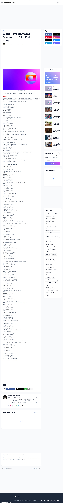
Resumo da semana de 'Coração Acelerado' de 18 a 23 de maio (56, 109)
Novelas (54, 254)
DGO (55, 226)
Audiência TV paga (50, 216)
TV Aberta (48, 282)
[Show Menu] (2, 2)
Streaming (55, 280)
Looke (47, 249)
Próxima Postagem (35, 468)
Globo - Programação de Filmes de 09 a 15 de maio (56, 102)
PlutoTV (54, 262)
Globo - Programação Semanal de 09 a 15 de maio (56, 88)
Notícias (48, 254)
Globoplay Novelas (50, 239)
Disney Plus (49, 236)
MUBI (47, 251)
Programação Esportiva (51, 269)
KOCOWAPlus (49, 244)
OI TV (57, 257)
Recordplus (48, 272)
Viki (47, 292)
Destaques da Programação (49, 231)
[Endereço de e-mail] (52, 160)
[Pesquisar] (61, 2)
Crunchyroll (48, 226)
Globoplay (56, 236)
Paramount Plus (50, 259)
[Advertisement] (31, 17)
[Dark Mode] (57, 2)
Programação (13, 30)
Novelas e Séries (50, 257)
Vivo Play (52, 292)
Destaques (48, 229)
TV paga (55, 282)
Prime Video (49, 264)
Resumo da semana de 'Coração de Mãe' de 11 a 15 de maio (56, 123)
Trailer (52, 287)
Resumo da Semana (51, 274)
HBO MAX (48, 241)
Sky (53, 277)
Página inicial (6, 30)
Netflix (52, 251)
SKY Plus (48, 277)
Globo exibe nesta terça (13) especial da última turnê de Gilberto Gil (56, 137)
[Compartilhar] (39, 44)
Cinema (48, 221)
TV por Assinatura (50, 285)
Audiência (55, 213)
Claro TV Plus (49, 223)
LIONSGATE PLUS (50, 246)
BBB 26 (48, 218)
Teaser (47, 287)
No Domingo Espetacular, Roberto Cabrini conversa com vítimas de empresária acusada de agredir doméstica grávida (56, 144)
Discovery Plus (49, 234)
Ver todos (36, 412)
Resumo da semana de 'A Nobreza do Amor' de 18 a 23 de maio (56, 130)
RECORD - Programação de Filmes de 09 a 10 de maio (56, 116)
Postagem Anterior (7, 468)
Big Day (54, 218)
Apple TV (48, 213)
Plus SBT (48, 262)
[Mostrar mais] (31, 389)
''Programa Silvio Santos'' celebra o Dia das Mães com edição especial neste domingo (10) (56, 95)
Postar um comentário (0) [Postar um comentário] (21, 463)
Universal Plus (49, 290)
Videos (56, 290)
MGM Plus (53, 249)
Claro (53, 221)
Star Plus (48, 280)
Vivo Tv (47, 295)
